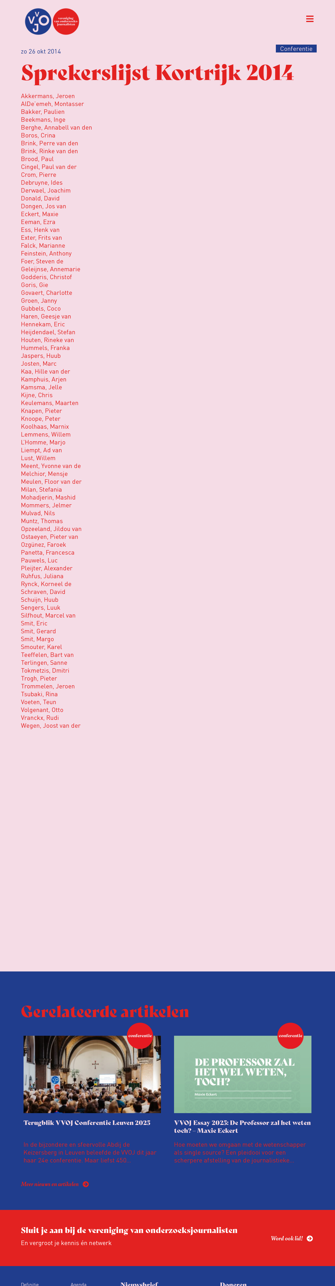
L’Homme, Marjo (43, 442)
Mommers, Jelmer (46, 505)
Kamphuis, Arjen (43, 379)
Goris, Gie (34, 284)
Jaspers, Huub (41, 355)
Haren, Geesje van (46, 316)
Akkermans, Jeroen (48, 96)
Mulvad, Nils (38, 513)
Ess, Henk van (40, 229)
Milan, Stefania (41, 489)
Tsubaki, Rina (39, 694)
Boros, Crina (38, 135)
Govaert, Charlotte (46, 292)
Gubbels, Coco (41, 308)
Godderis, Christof (46, 277)
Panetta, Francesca (48, 552)
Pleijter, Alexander (46, 568)
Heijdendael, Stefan (48, 332)
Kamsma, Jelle (41, 387)
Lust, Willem (38, 458)
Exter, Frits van (41, 237)
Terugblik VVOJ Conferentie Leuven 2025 (87, 1122)
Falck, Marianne (43, 245)
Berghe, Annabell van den (56, 127)
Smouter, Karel (41, 646)
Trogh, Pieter (39, 678)
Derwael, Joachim (46, 190)
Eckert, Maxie (39, 214)
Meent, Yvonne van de (51, 465)
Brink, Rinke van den (49, 151)
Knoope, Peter (40, 418)
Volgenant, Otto (42, 709)
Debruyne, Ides (42, 182)
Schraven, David (43, 591)
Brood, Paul (37, 159)
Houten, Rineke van (47, 340)
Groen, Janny (39, 300)
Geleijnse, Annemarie (50, 269)
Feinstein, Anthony (46, 253)
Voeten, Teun (38, 702)
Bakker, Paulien (43, 111)
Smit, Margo (37, 639)
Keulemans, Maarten (50, 402)
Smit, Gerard (38, 631)
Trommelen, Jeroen (48, 686)
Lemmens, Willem (46, 434)
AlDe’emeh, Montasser (52, 103)
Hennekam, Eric (43, 324)
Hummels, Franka (45, 347)
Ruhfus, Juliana (42, 576)
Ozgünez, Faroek (43, 544)
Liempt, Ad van (41, 450)
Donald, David (40, 198)
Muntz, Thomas (42, 521)
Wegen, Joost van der (51, 725)
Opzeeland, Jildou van (51, 528)
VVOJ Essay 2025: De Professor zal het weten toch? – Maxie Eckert (242, 1126)
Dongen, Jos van (43, 206)
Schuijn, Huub (39, 599)
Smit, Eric (34, 623)
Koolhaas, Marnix (45, 426)
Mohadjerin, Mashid (48, 497)
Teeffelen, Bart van (47, 654)
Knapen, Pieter (41, 410)
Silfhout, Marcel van (48, 615)
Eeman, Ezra (38, 221)
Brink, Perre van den (49, 143)
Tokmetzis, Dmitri (45, 670)
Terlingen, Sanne (44, 662)
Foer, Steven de (42, 261)
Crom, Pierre (38, 174)
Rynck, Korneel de (46, 584)
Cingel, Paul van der (49, 166)
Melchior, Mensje (44, 473)
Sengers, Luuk (40, 607)
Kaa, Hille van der (45, 371)
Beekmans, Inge (43, 119)
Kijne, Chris (37, 395)
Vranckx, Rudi (40, 717)
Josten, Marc (39, 363)
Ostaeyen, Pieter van (49, 536)
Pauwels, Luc (39, 560)
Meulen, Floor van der (51, 481)
